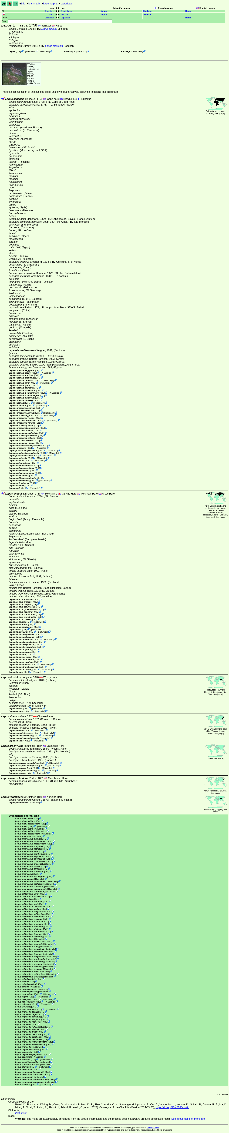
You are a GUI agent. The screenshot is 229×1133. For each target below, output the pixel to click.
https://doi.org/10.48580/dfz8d (172, 1107)
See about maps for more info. (188, 1118)
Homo (51, 14)
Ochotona (49, 11)
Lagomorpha (50, 3)
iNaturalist (30, 51)
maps (221, 113)
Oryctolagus (66, 11)
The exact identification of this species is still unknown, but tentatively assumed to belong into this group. (59, 91)
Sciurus (64, 14)
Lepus (104, 11)
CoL (18, 51)
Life (23, 3)
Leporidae (66, 3)
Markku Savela (153, 1128)
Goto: (57, 21)
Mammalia (34, 3)
